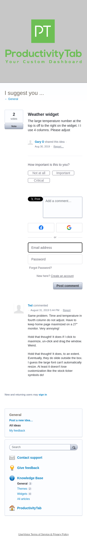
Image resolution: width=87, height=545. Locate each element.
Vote (13, 126)
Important (65, 173)
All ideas (15, 425)
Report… (59, 146)
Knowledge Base (30, 478)
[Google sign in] (69, 227)
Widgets (22, 493)
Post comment (68, 286)
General (15, 415)
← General (11, 99)
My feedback (17, 430)
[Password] (55, 259)
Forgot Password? (40, 267)
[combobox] (41, 447)
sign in (43, 394)
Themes (22, 488)
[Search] (74, 447)
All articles (23, 499)
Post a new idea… (21, 420)
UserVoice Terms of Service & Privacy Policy (43, 534)
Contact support (29, 457)
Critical (42, 181)
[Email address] (55, 248)
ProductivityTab (29, 508)
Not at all (41, 173)
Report (67, 310)
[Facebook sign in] (41, 227)
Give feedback (28, 468)
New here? (55, 276)
